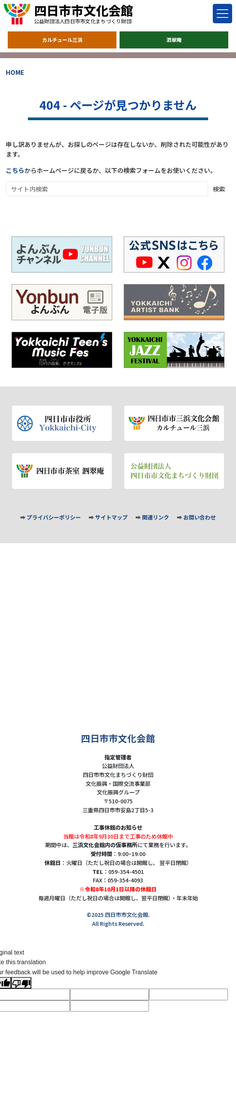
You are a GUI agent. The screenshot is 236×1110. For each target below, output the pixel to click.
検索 (219, 188)
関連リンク (155, 517)
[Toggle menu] (222, 13)
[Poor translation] (21, 983)
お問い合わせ (199, 517)
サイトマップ (111, 517)
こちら (15, 170)
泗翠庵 (173, 39)
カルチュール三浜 (62, 39)
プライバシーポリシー (54, 517)
